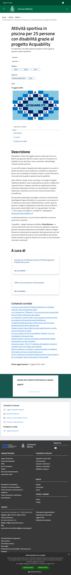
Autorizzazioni (5, 498)
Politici (3, 469)
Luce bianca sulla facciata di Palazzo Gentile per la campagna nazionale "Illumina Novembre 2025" (32, 308)
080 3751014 (21, 515)
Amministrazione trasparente (10, 538)
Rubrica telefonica (7, 517)
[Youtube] (55, 448)
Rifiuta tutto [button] (43, 567)
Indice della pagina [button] (20, 127)
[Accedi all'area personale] (63, 2)
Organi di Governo (7, 458)
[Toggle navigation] (4, 9)
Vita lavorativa (40, 461)
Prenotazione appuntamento (45, 512)
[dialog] (35, 563)
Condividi (16, 57)
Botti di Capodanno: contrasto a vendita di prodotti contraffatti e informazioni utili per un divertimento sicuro (34, 350)
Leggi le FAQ (40, 517)
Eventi (38, 499)
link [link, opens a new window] (53, 563)
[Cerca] (67, 9)
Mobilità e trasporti (42, 469)
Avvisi (38, 490)
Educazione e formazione (9, 484)
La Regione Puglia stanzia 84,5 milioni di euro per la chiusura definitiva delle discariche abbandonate (32, 324)
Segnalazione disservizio (44, 515)
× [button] (69, 554)
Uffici (3, 464)
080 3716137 (12, 515)
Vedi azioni (16, 61)
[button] (35, 572)
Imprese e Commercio (43, 464)
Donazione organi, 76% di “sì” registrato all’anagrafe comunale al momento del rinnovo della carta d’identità (34, 345)
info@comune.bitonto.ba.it (14, 523)
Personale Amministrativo (9, 472)
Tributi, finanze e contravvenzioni (12, 490)
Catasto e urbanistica (43, 466)
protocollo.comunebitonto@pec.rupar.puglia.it (16, 528)
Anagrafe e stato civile (43, 458)
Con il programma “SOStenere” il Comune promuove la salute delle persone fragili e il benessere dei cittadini (34, 313)
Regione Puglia (7, 3)
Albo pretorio (5, 541)
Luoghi (38, 502)
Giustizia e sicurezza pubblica (10, 487)
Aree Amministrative (8, 461)
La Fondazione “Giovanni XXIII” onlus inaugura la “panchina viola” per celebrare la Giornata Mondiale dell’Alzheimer (34, 318)
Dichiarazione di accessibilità (10, 549)
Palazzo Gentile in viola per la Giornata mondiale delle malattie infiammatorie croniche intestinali (33, 340)
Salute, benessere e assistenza (11, 495)
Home (4, 17)
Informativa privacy (7, 543)
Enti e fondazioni (6, 466)
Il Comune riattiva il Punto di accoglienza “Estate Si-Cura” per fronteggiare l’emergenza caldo (33, 334)
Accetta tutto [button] (28, 567)
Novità (11, 17)
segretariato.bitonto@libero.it (21, 213)
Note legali (4, 546)
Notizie (17, 17)
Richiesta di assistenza (43, 520)
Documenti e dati (6, 474)
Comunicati (39, 487)
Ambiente (4, 492)
